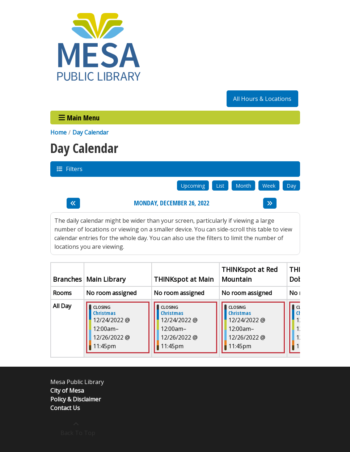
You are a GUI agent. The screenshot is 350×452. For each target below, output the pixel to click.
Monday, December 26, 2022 (171, 203)
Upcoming (193, 185)
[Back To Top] (76, 428)
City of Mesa (67, 391)
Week (268, 185)
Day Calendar (90, 132)
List (220, 185)
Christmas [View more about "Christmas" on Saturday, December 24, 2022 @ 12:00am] (104, 313)
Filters (74, 169)
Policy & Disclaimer (75, 399)
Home (58, 132)
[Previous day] (73, 203)
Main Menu (79, 117)
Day (291, 185)
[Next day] (270, 203)
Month (243, 185)
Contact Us (65, 408)
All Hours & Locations (262, 99)
